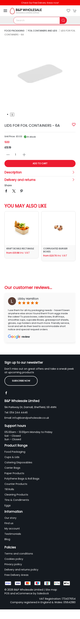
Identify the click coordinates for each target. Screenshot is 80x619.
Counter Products (15, 484)
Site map (51, 589)
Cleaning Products (16, 494)
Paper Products (14, 473)
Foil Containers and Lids (42, 30)
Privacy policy (13, 564)
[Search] (40, 20)
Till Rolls (9, 489)
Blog (7, 539)
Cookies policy (13, 559)
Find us (8, 523)
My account (12, 528)
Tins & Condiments (16, 500)
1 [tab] (12, 114)
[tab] (10, 268)
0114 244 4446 (18, 412)
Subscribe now (21, 380)
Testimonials (12, 534)
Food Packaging (14, 30)
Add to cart (40, 163)
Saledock (43, 593)
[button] (5, 10)
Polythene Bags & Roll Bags (21, 478)
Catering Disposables (18, 462)
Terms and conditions (18, 553)
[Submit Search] (63, 20)
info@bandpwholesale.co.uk (30, 418)
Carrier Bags (12, 468)
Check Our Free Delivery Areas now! (40, 2)
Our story (10, 518)
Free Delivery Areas (16, 575)
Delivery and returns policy (21, 569)
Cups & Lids (11, 457)
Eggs (7, 505)
